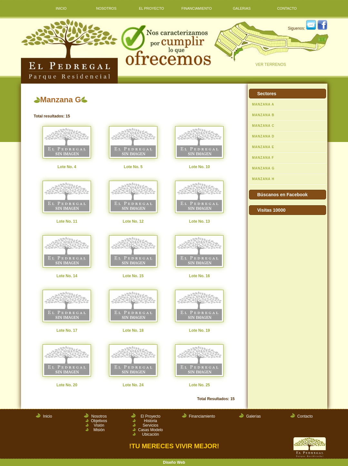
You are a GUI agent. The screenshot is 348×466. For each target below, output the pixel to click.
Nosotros (99, 416)
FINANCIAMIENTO (197, 8)
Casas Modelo (150, 430)
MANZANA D (263, 136)
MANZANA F (263, 157)
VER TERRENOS (270, 44)
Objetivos (99, 421)
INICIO (61, 8)
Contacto (305, 416)
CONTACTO (287, 8)
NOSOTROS (106, 8)
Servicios (150, 425)
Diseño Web (174, 462)
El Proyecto (150, 416)
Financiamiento (202, 416)
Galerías (253, 416)
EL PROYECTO (151, 8)
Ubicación (150, 434)
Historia (150, 421)
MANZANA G (263, 168)
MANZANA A (263, 104)
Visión (99, 425)
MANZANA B (263, 115)
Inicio (47, 416)
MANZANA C (263, 125)
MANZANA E (263, 147)
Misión (99, 430)
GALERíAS (242, 8)
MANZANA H (263, 179)
